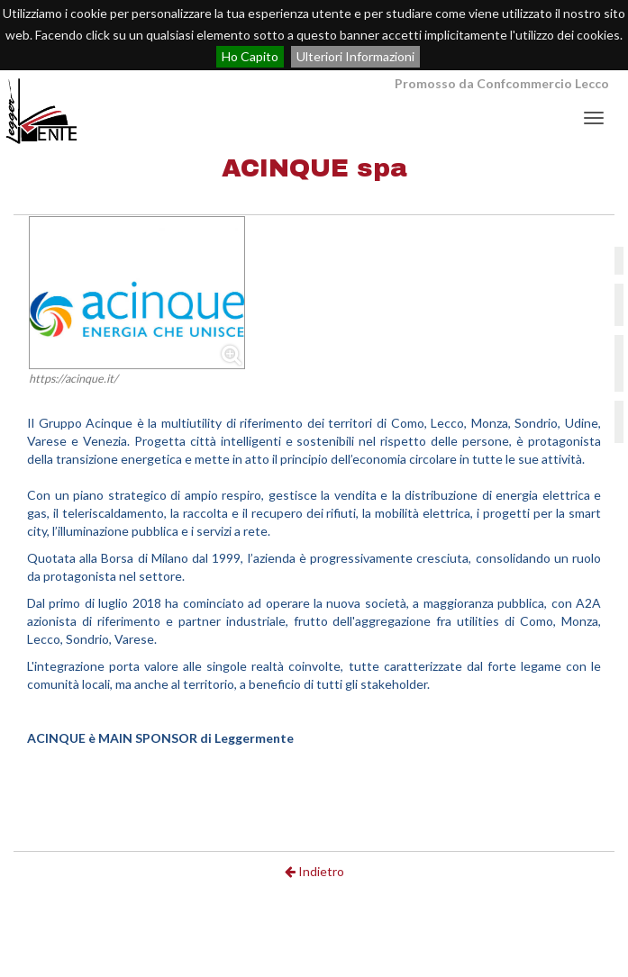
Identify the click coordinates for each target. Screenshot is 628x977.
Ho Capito (250, 56)
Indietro (314, 871)
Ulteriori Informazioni (355, 56)
